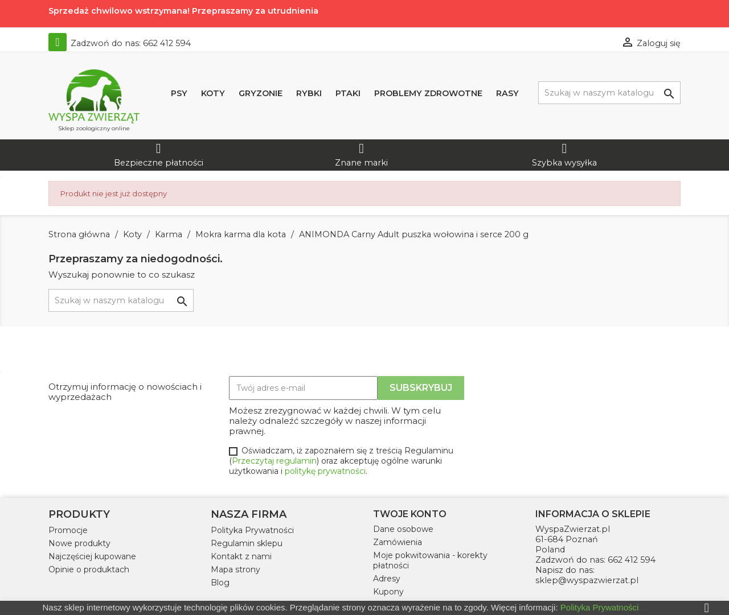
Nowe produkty (79, 543)
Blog (220, 582)
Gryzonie (260, 93)
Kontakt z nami (241, 556)
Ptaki (348, 93)
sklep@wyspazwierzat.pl (586, 580)
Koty (213, 93)
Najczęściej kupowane (92, 556)
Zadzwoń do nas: (119, 43)
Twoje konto (410, 514)
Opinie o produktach (88, 569)
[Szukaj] (609, 92)
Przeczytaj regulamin (274, 461)
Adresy (386, 578)
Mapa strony (235, 569)
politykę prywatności (325, 471)
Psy (179, 93)
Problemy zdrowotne (428, 93)
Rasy (507, 93)
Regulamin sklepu (246, 543)
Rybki (309, 93)
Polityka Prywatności (252, 530)
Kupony (388, 592)
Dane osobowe (403, 529)
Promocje (68, 530)
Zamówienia (397, 542)
